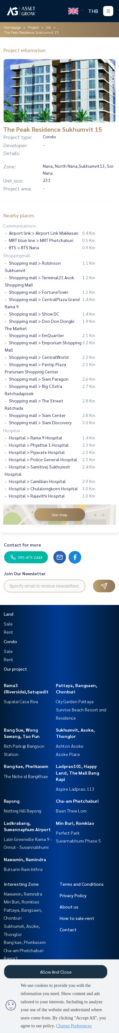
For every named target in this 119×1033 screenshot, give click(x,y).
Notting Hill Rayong (22, 810)
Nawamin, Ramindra (25, 859)
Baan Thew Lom (71, 810)
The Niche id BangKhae (26, 776)
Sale (8, 623)
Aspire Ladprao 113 (75, 789)
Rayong (11, 801)
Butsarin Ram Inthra (23, 869)
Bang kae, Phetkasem (26, 766)
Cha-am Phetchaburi (77, 801)
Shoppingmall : (17, 255)
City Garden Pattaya (75, 701)
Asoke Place (68, 754)
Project (33, 27)
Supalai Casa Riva (21, 701)
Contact (68, 929)
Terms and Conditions (82, 884)
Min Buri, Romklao (75, 823)
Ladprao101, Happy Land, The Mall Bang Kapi (77, 772)
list (48, 27)
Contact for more (22, 544)
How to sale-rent (77, 918)
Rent (8, 632)
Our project (15, 669)
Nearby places (18, 215)
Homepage (12, 27)
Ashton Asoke (69, 746)
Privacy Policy (73, 895)
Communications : (20, 225)
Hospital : (12, 430)
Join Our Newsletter (25, 573)
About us (69, 906)
